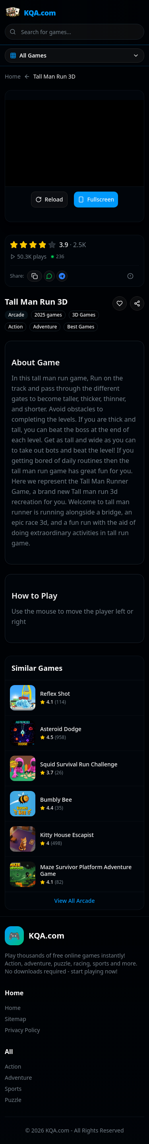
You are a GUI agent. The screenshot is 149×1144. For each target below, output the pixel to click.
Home (13, 76)
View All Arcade (74, 900)
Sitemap (15, 1019)
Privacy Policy (22, 1030)
